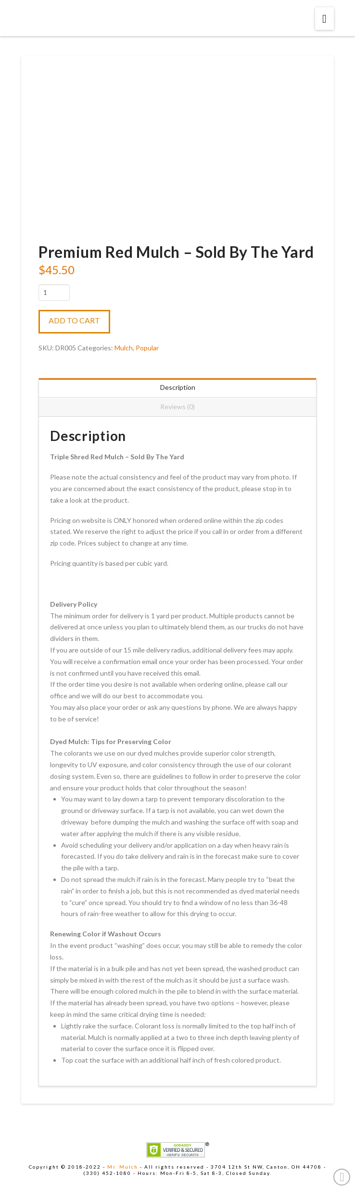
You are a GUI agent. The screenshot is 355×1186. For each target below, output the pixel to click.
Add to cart (74, 320)
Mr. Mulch (122, 1167)
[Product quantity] (54, 292)
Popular (147, 348)
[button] (324, 18)
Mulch (123, 348)
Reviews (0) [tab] (177, 406)
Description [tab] (177, 387)
